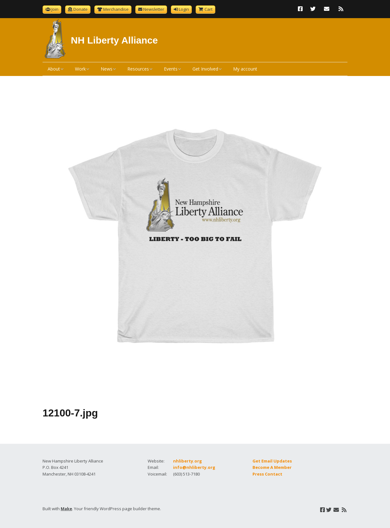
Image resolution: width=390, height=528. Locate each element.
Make (66, 508)
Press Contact (267, 474)
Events (171, 69)
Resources (138, 69)
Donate (80, 9)
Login (184, 9)
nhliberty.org (187, 461)
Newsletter (153, 9)
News (106, 69)
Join (54, 9)
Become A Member (272, 467)
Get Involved (205, 69)
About (54, 69)
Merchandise (116, 9)
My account (245, 69)
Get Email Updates (272, 461)
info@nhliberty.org (194, 467)
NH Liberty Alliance (114, 40)
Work (80, 69)
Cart (208, 9)
